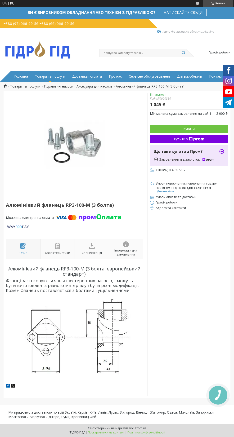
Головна (21, 76)
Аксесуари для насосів (94, 86)
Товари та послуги (50, 76)
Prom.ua (140, 428)
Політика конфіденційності (146, 432)
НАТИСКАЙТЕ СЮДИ (183, 12)
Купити (189, 128)
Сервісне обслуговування (149, 76)
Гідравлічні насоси (58, 86)
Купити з (189, 139)
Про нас (115, 76)
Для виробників (189, 76)
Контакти (217, 76)
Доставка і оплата (87, 76)
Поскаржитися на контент (106, 432)
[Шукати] (183, 53)
